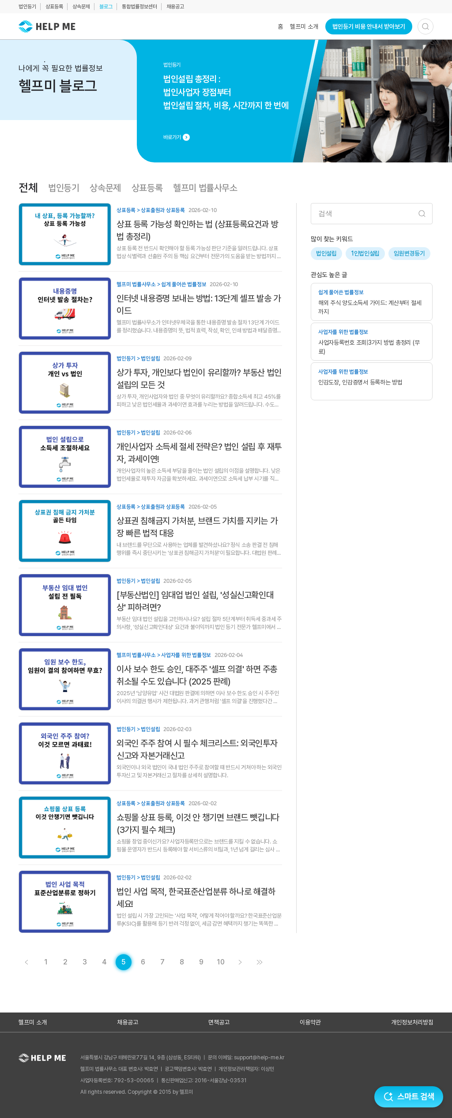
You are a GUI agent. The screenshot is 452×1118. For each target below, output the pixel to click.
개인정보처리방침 (412, 1022)
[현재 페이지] (124, 962)
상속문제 (81, 7)
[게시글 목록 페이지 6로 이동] (143, 962)
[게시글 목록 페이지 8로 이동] (182, 962)
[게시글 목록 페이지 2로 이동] (65, 962)
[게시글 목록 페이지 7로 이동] (162, 962)
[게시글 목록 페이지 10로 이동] (221, 962)
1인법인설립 (365, 253)
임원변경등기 (409, 253)
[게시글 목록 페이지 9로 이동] (201, 962)
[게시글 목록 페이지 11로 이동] (259, 962)
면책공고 (219, 1022)
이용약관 (310, 1022)
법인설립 (326, 253)
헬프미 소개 (304, 26)
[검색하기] (425, 26)
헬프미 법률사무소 (205, 188)
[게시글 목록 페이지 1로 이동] (46, 962)
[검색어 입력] (372, 213)
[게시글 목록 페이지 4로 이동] (26, 962)
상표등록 (54, 7)
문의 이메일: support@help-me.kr (246, 1057)
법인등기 (27, 7)
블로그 (106, 7)
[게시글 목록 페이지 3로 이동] (85, 962)
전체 (28, 188)
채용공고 (175, 7)
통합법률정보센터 (139, 7)
